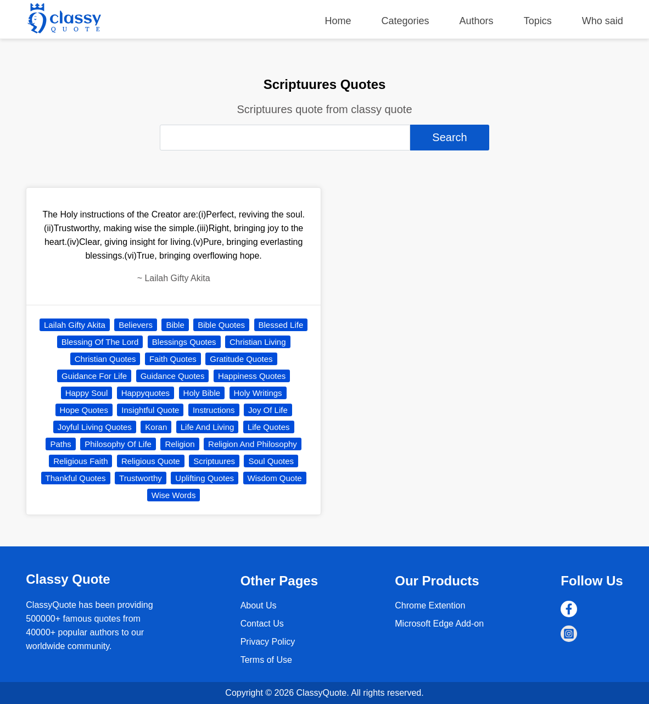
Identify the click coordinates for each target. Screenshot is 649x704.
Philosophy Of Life (118, 444)
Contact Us (262, 623)
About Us (258, 605)
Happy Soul (86, 393)
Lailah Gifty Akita (74, 324)
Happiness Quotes (252, 376)
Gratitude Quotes (241, 359)
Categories (405, 20)
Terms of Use (266, 659)
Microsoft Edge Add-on (439, 623)
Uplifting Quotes (204, 478)
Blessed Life (281, 324)
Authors (477, 20)
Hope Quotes (84, 410)
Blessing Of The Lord (100, 342)
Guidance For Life (94, 376)
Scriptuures (214, 461)
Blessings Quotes (184, 342)
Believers (136, 324)
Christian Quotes (105, 359)
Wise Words (174, 495)
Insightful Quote (150, 410)
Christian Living (258, 342)
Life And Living (207, 427)
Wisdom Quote (275, 478)
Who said (602, 20)
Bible (175, 324)
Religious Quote (150, 461)
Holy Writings (258, 393)
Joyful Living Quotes (95, 427)
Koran (156, 427)
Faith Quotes (173, 359)
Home (337, 20)
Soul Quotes (271, 461)
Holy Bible (202, 393)
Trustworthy (140, 478)
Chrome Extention (430, 605)
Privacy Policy (267, 641)
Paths (60, 444)
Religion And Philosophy (252, 444)
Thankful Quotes (76, 478)
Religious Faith (80, 461)
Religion (179, 444)
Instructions (214, 410)
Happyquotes (145, 393)
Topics (538, 20)
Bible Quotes (221, 324)
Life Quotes (269, 427)
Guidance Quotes (173, 376)
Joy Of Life (268, 410)
